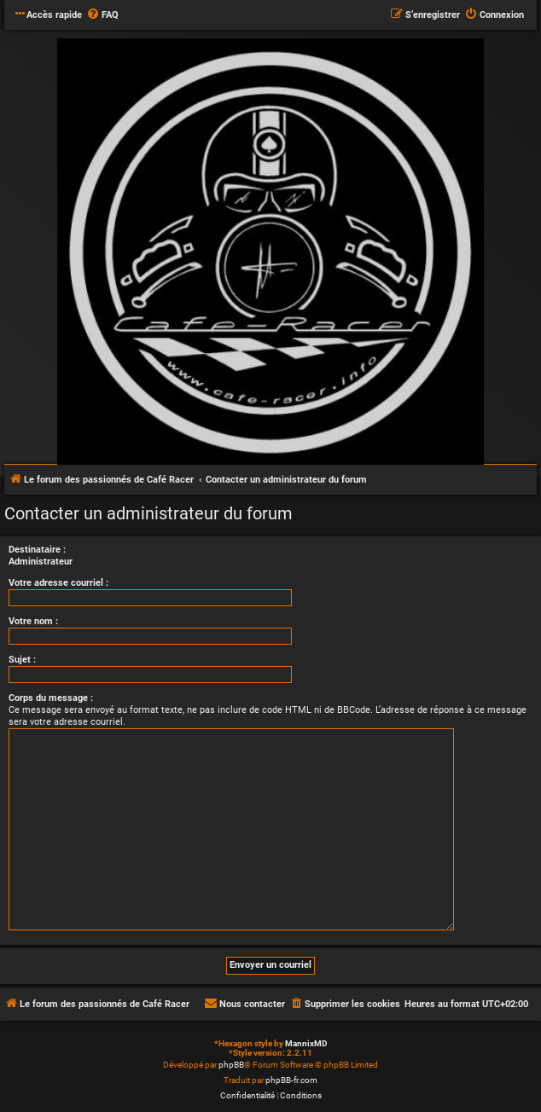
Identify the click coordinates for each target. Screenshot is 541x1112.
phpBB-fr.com (291, 1080)
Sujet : (22, 659)
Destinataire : (37, 549)
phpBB (231, 1064)
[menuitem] (102, 15)
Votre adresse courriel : (58, 582)
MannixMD (306, 1043)
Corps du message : (51, 698)
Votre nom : (33, 621)
